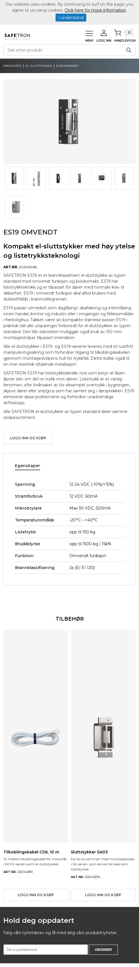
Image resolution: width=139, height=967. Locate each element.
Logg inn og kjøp (28, 438)
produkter (12, 66)
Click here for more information (95, 10)
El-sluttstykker (39, 66)
